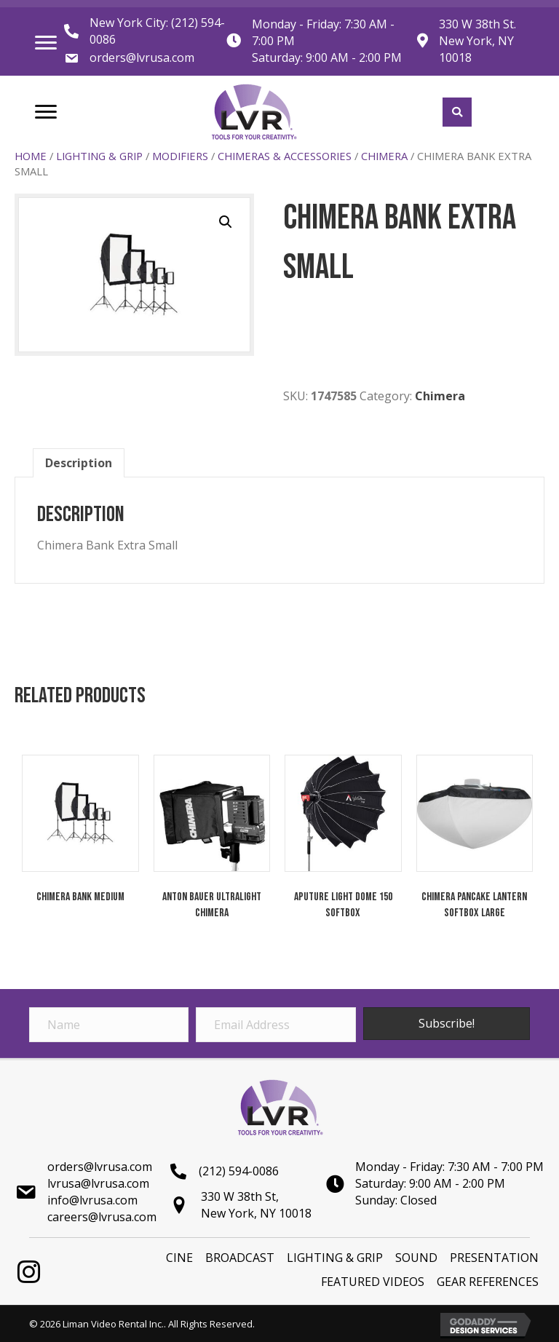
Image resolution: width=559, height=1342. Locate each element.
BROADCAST (239, 1258)
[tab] (78, 462)
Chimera (384, 155)
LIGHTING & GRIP (99, 155)
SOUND (416, 1258)
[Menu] (46, 43)
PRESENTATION (494, 1258)
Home (31, 155)
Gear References (488, 1282)
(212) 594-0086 (239, 1171)
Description (78, 463)
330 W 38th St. (477, 24)
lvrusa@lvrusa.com (98, 1183)
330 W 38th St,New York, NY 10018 (256, 1204)
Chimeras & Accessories (285, 155)
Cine (179, 1258)
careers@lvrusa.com (101, 1217)
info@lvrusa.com (92, 1200)
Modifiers (180, 155)
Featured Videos (372, 1282)
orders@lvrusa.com (142, 57)
